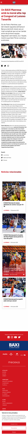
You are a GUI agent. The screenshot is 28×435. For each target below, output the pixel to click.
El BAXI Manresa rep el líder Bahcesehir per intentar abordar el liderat (14, 269)
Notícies (4, 372)
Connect (4, 375)
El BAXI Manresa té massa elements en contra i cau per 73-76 (14, 204)
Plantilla (4, 385)
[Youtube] (15, 337)
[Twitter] (5, 66)
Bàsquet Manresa (6, 392)
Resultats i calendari (7, 381)
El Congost (5, 394)
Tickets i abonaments (7, 403)
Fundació (4, 405)
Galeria (4, 374)
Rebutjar (14, 432)
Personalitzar (14, 428)
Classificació (5, 383)
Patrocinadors (5, 396)
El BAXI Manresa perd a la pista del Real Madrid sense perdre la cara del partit (13, 236)
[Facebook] (2, 66)
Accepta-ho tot (14, 424)
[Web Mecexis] (14, 362)
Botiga (3, 401)
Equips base (5, 390)
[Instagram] (12, 337)
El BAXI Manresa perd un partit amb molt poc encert (13, 300)
